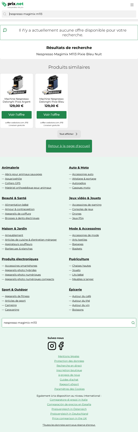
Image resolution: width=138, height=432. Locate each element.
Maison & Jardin (14, 228)
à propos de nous (69, 375)
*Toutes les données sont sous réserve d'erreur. (69, 425)
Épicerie (75, 289)
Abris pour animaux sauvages (23, 174)
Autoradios (79, 183)
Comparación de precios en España (69, 404)
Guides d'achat (69, 379)
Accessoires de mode (85, 235)
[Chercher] (5, 14)
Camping (11, 305)
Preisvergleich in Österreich (69, 409)
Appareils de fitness (17, 296)
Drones (76, 213)
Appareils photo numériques (23, 274)
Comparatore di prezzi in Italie (69, 399)
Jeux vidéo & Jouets (85, 198)
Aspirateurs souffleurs (18, 244)
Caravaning (12, 309)
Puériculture (79, 259)
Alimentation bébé (16, 204)
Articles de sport (15, 300)
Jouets (76, 270)
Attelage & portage (84, 178)
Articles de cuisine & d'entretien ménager (31, 239)
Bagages (77, 244)
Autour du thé (81, 300)
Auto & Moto (79, 167)
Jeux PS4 (78, 218)
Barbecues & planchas (19, 248)
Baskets (77, 248)
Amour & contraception (19, 209)
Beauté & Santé (14, 198)
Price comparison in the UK (69, 418)
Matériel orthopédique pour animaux (28, 187)
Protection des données (69, 361)
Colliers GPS (12, 183)
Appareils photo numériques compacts (29, 279)
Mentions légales (68, 356)
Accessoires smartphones (21, 265)
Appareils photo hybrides (20, 270)
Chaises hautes (81, 265)
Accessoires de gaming (87, 204)
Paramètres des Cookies (69, 389)
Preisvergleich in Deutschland (69, 413)
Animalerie (10, 167)
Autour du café (81, 296)
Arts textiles (79, 239)
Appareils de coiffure (18, 213)
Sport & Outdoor (15, 289)
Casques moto (81, 187)
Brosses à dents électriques (22, 218)
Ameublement (14, 235)
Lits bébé (78, 274)
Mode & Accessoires (85, 228)
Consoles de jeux (82, 209)
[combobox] (72, 14)
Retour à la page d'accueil (69, 146)
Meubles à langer (83, 279)
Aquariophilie (13, 178)
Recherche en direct (69, 365)
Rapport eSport (69, 384)
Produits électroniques (20, 259)
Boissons (78, 309)
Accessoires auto (82, 174)
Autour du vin (80, 305)
